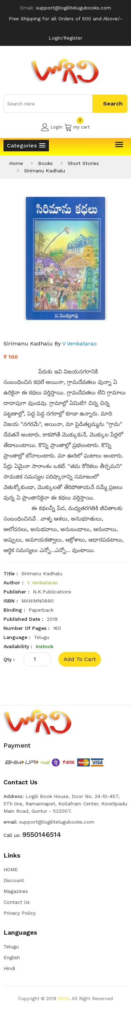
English (11, 957)
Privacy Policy (19, 913)
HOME (10, 869)
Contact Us (16, 902)
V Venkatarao (79, 343)
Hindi (9, 968)
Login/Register (65, 38)
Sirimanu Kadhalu (44, 170)
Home (16, 163)
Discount (13, 880)
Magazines (15, 891)
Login (52, 127)
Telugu (11, 946)
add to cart (80, 659)
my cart (77, 127)
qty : (9, 659)
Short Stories (83, 163)
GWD (63, 998)
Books (45, 163)
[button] (26, 145)
